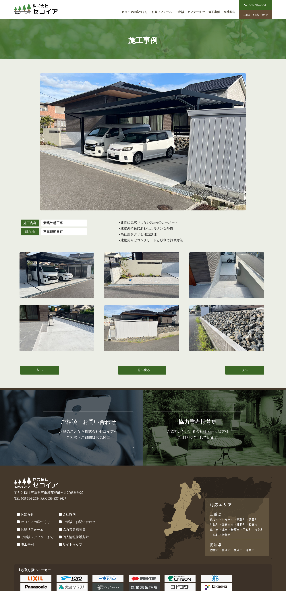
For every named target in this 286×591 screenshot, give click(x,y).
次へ (244, 370)
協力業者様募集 (74, 529)
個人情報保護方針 (76, 537)
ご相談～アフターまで (190, 12)
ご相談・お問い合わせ (255, 14)
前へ (40, 370)
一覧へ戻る (142, 370)
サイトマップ (72, 544)
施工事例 (214, 12)
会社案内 (229, 12)
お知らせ (27, 514)
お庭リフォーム (161, 12)
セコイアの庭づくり (134, 12)
